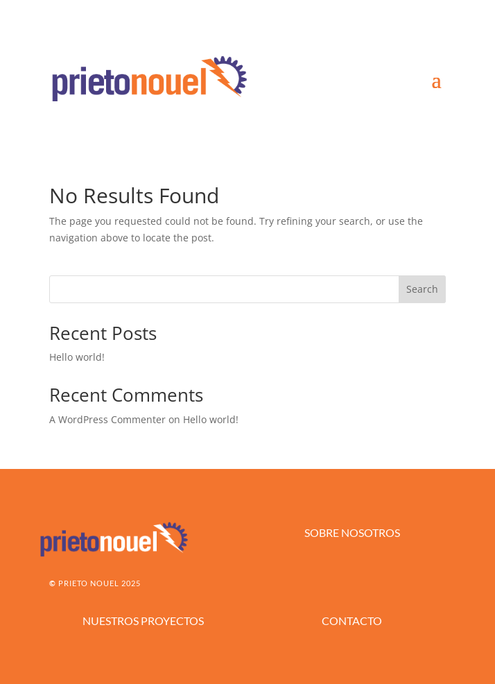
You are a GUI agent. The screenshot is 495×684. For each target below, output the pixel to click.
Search (422, 289)
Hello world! (77, 357)
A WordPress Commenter (107, 419)
